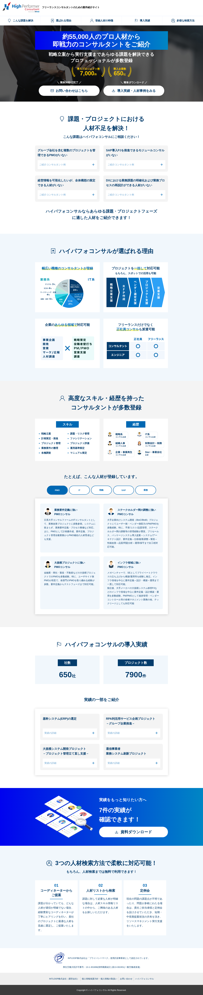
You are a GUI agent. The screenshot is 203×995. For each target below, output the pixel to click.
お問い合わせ (126, 979)
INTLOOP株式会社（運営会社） (64, 979)
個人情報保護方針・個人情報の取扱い (99, 979)
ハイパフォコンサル (144, 979)
